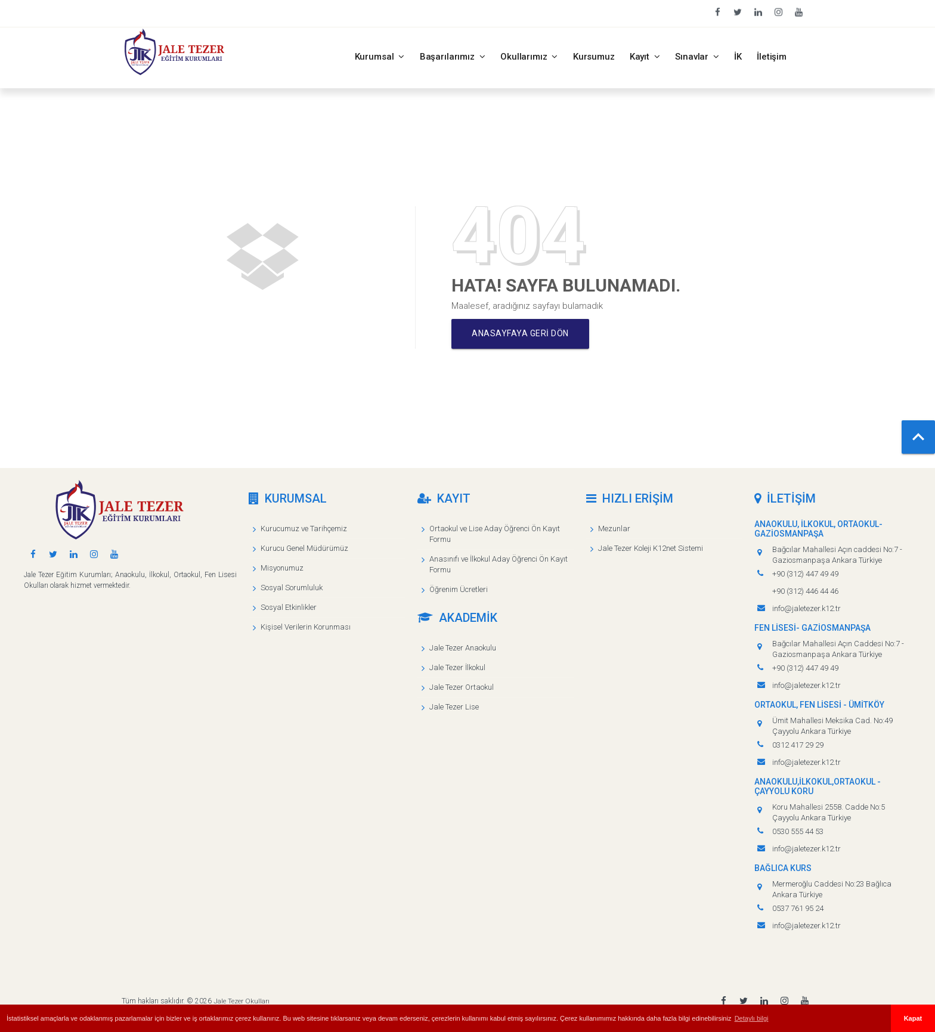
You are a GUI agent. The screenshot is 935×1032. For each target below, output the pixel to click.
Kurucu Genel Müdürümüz (304, 548)
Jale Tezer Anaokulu (462, 647)
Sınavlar (697, 56)
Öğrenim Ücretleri (458, 589)
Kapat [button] (913, 1018)
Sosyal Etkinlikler (289, 607)
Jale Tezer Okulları (241, 1001)
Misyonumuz (282, 567)
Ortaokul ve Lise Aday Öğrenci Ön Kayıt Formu (494, 534)
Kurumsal (380, 56)
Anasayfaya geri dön (522, 334)
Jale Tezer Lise (454, 706)
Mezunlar (614, 528)
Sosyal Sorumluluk (292, 587)
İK (738, 56)
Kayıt (645, 56)
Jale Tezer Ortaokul (461, 687)
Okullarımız (529, 56)
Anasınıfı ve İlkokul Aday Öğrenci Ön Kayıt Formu (498, 564)
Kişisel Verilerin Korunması (306, 626)
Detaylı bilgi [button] (752, 1018)
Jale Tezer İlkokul (457, 667)
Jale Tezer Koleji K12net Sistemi (650, 548)
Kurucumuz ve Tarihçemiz (304, 528)
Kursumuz (594, 56)
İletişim (772, 56)
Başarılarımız (452, 56)
